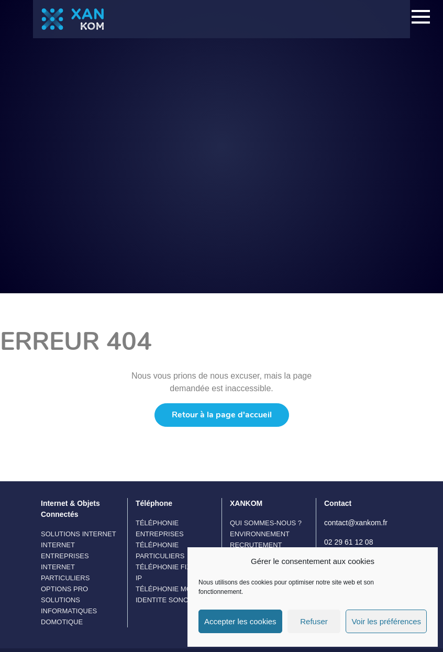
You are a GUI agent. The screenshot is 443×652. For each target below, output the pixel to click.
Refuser (314, 621)
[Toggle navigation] (421, 18)
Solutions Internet (78, 534)
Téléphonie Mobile (171, 589)
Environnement (260, 534)
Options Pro (64, 589)
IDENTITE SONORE (167, 600)
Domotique (62, 622)
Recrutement (256, 545)
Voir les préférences (386, 621)
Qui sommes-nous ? (266, 523)
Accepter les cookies (240, 621)
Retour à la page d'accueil (222, 415)
